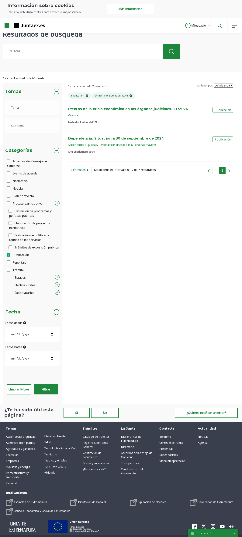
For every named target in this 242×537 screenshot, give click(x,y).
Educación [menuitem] (12, 455)
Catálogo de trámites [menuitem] (96, 436)
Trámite (15, 270)
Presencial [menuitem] (166, 449)
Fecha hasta (15, 347)
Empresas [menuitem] (12, 461)
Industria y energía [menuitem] (18, 467)
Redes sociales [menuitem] (168, 455)
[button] (198, 25)
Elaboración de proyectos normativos (29, 225)
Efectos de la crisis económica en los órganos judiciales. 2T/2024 (128, 109)
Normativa (17, 181)
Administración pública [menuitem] (20, 442)
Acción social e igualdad (82, 145)
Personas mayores (145, 145)
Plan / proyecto (20, 196)
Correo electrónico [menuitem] (171, 442)
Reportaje (16, 262)
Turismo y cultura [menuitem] (55, 466)
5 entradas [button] (81, 170)
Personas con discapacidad (115, 145)
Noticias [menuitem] (203, 436)
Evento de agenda (22, 173)
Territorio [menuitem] (50, 454)
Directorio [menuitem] (127, 447)
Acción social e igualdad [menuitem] (21, 436)
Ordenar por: (205, 85)
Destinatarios (24, 293)
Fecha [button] (12, 312)
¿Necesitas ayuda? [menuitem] (94, 469)
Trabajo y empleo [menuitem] (55, 460)
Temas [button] (13, 91)
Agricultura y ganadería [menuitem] (21, 449)
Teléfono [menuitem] (165, 436)
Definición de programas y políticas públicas (30, 213)
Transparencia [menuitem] (130, 463)
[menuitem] (26, 502)
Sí (76, 413)
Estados (20, 277)
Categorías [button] (18, 150)
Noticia (15, 188)
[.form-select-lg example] (32, 107)
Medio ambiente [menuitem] (55, 436)
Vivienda (73, 115)
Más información (130, 9)
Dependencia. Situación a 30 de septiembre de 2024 (116, 138)
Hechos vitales (25, 285)
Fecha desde (15, 323)
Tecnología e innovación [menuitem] (59, 448)
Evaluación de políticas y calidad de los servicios (29, 237)
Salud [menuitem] (47, 442)
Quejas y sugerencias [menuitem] (96, 463)
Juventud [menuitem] (11, 483)
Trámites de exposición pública (34, 247)
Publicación (18, 255)
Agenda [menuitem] (203, 442)
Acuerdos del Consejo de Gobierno (27, 163)
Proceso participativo (25, 203)
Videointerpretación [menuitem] (172, 461)
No (105, 413)
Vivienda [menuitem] (49, 472)
